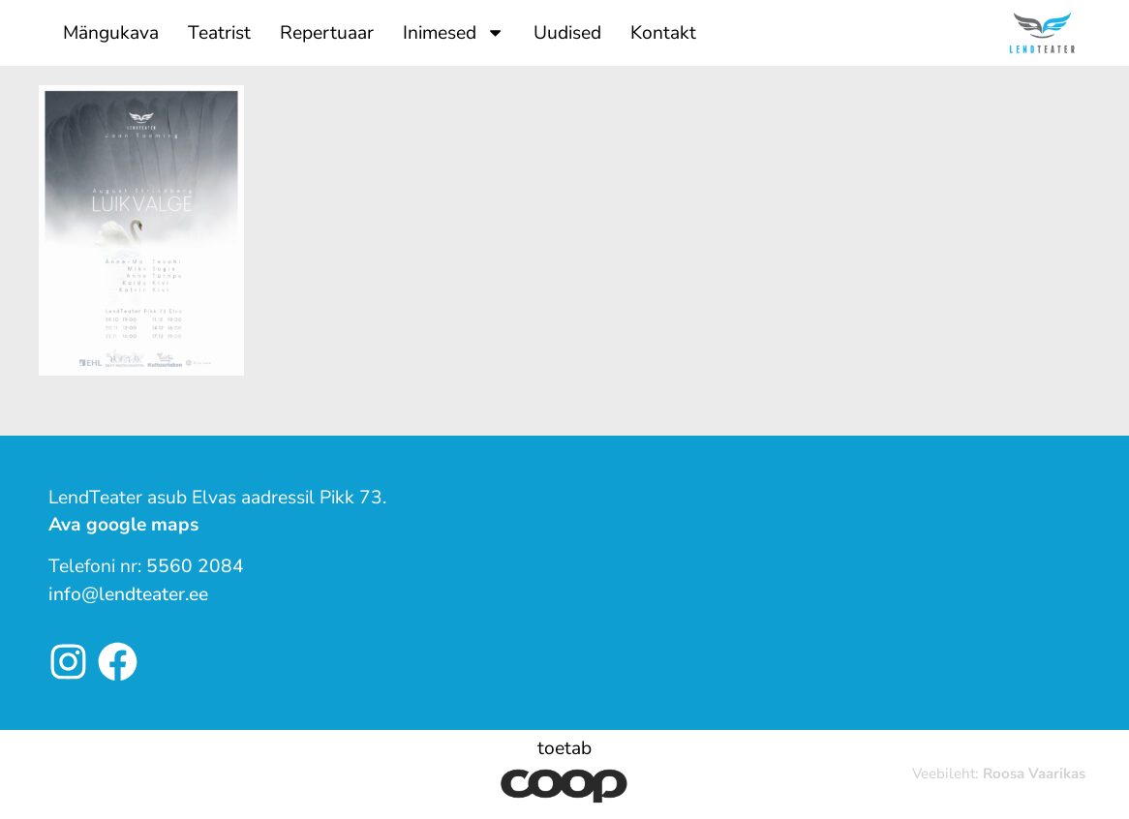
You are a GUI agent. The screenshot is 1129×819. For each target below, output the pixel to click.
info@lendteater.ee (128, 594)
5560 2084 (195, 566)
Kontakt (663, 33)
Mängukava (111, 33)
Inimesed (453, 32)
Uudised (567, 33)
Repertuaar (327, 33)
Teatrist (219, 33)
